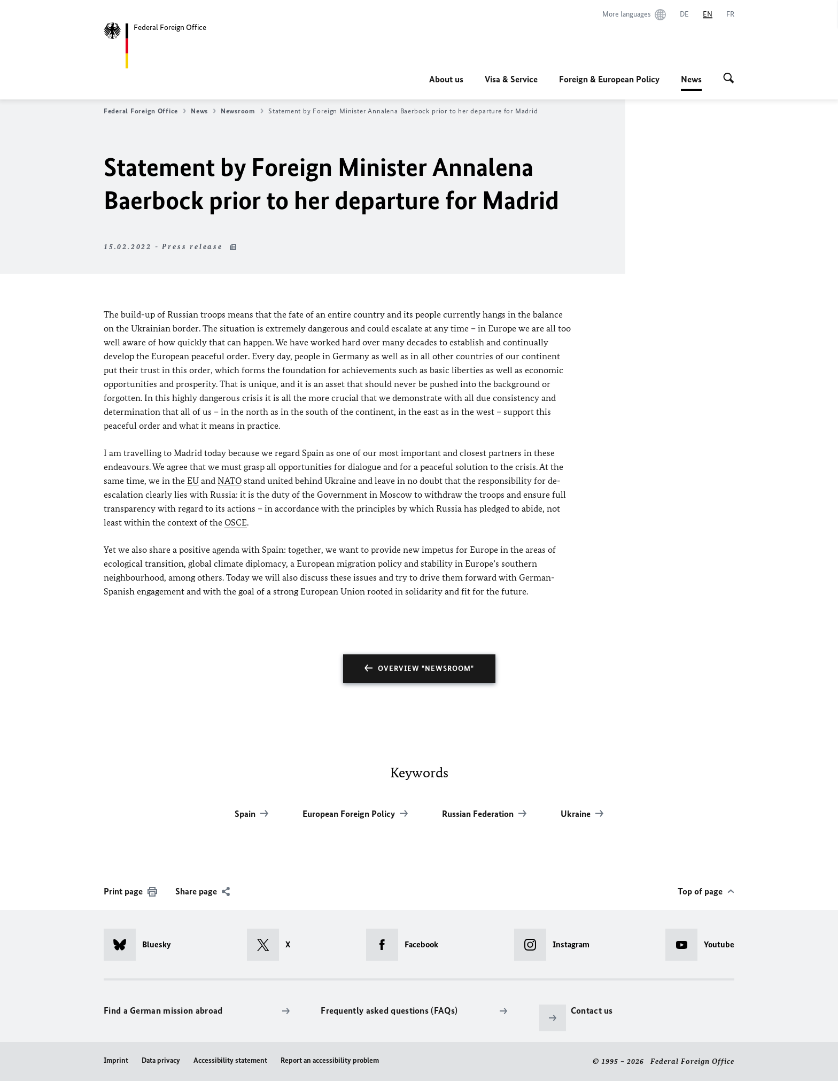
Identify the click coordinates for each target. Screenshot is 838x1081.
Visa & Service (511, 79)
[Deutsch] (684, 14)
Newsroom (242, 111)
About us (446, 79)
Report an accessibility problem (330, 1060)
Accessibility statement (230, 1060)
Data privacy (161, 1060)
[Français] (730, 14)
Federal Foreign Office (145, 111)
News (691, 79)
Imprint (116, 1060)
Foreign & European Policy (609, 79)
